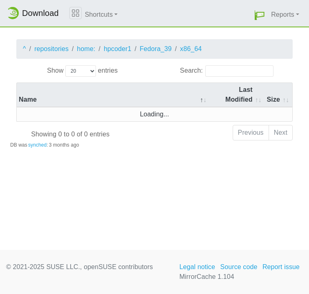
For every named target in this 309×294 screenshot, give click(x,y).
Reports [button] (282, 14)
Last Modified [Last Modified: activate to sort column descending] (239, 94)
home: (86, 48)
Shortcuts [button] (99, 14)
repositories (51, 48)
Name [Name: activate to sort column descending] (28, 99)
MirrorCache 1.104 (206, 276)
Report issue (281, 266)
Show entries (82, 71)
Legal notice (197, 266)
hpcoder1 (117, 48)
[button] (259, 15)
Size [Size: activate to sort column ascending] (273, 99)
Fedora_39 (155, 48)
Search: (226, 71)
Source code (238, 266)
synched (37, 145)
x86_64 (191, 48)
